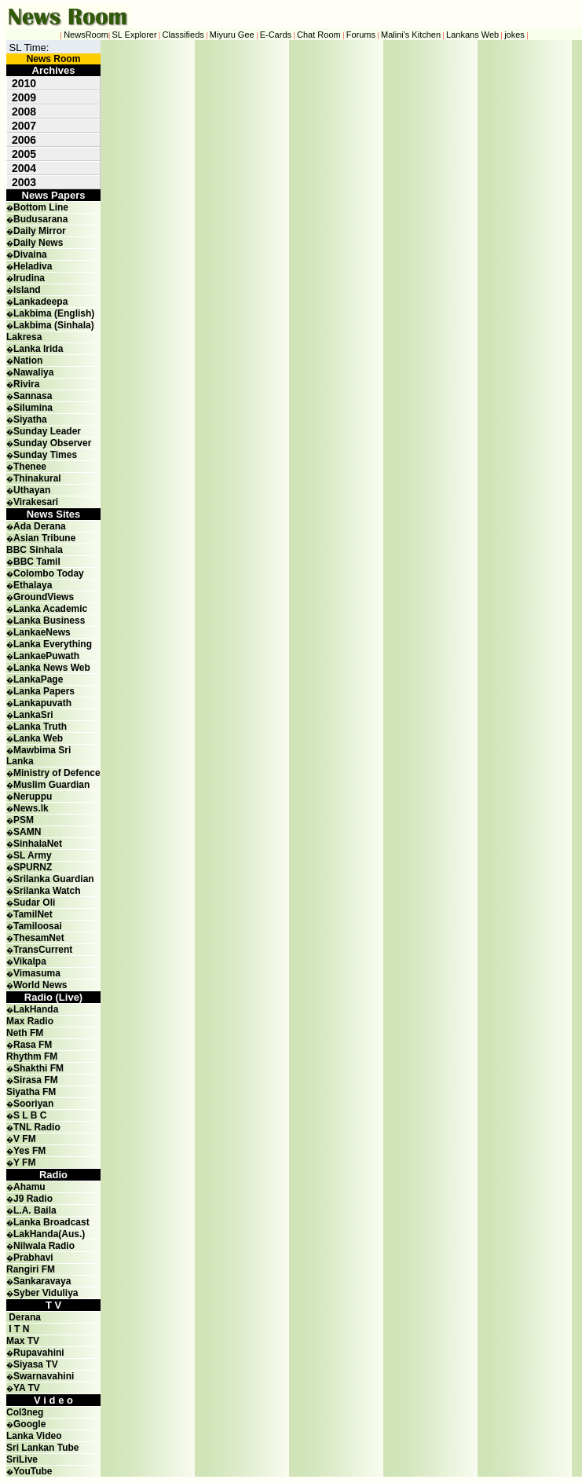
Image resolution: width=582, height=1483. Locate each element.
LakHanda (35, 1009)
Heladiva (32, 266)
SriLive (22, 1459)
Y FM (24, 1162)
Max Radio (29, 1021)
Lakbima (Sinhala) (53, 325)
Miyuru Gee (232, 34)
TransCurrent (42, 949)
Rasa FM (32, 1044)
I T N (17, 1329)
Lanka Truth (40, 726)
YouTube (33, 1471)
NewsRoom (86, 34)
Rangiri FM (30, 1269)
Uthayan (31, 490)
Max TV (22, 1340)
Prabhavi (33, 1257)
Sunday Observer (52, 443)
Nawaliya (33, 372)
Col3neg (24, 1412)
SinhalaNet (37, 843)
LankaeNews (42, 632)
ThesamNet (38, 937)
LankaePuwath (46, 655)
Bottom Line (40, 207)
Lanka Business (49, 620)
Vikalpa (29, 961)
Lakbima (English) (53, 313)
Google (29, 1424)
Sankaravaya (42, 1281)
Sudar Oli (34, 902)
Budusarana (40, 219)
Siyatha (30, 419)
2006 (24, 140)
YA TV (26, 1387)
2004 (24, 168)
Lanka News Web (51, 667)
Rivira (26, 384)
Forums (360, 34)
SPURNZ (32, 867)
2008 (24, 111)
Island (27, 289)
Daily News (38, 242)
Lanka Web (38, 738)
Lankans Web (472, 34)
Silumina (33, 407)
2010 (24, 83)
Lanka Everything (52, 644)
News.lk (31, 808)
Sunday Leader (47, 431)
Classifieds (183, 34)
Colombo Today (48, 573)
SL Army (32, 855)
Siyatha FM (31, 1091)
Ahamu (29, 1186)
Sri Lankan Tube (42, 1447)
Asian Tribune (44, 538)
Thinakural (37, 478)
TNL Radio (36, 1127)
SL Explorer (134, 34)
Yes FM (29, 1150)
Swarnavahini (43, 1376)
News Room (54, 58)
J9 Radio (33, 1198)
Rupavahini (38, 1352)
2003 (24, 182)
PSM (23, 820)
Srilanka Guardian (53, 878)
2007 (24, 125)
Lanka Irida (38, 348)
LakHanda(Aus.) (49, 1234)
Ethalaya (32, 585)
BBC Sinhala (34, 549)
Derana (23, 1317)
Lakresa (24, 336)
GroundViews (43, 596)
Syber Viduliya (45, 1292)
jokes (514, 34)
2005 (24, 154)
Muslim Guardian (51, 784)
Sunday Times (45, 454)
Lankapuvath (42, 703)
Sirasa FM (35, 1080)
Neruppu (32, 796)
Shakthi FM (38, 1068)
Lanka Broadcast (51, 1222)
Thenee (29, 466)
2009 (24, 97)
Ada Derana (39, 526)
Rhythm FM (31, 1056)
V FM (24, 1138)
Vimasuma (36, 973)
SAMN (27, 831)
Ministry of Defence (57, 772)
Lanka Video (33, 1435)
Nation (27, 360)
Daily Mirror (39, 230)
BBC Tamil (36, 561)
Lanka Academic (50, 608)
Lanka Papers (44, 691)
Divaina (30, 254)
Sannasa (32, 395)
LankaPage (38, 679)
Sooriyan (33, 1103)
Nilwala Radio (44, 1245)
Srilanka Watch (47, 890)
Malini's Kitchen (411, 34)
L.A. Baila (35, 1210)
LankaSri (33, 714)
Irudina (29, 278)
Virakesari (35, 501)
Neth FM (24, 1032)
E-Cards (275, 34)
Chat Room (319, 34)
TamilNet (33, 914)
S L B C (29, 1115)
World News (40, 985)
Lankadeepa (40, 301)
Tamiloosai (37, 926)
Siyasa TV (35, 1364)
